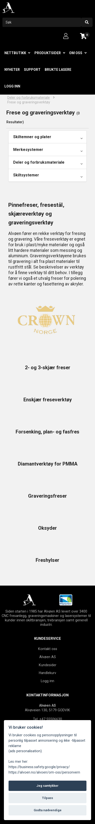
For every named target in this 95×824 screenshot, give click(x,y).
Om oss (75, 53)
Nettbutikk (15, 53)
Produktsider (47, 53)
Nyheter (12, 70)
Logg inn (12, 86)
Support (32, 70)
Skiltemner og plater (32, 137)
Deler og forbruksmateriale (28, 98)
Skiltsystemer (26, 175)
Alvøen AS (47, 657)
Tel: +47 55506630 (47, 719)
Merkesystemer (28, 149)
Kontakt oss (47, 649)
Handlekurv (47, 673)
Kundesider (47, 665)
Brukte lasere (58, 70)
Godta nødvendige (48, 810)
